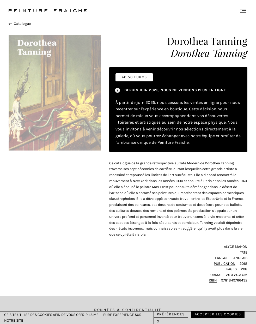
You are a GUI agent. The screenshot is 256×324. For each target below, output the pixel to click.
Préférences (171, 314)
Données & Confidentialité (128, 310)
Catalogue (20, 24)
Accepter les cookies (218, 314)
